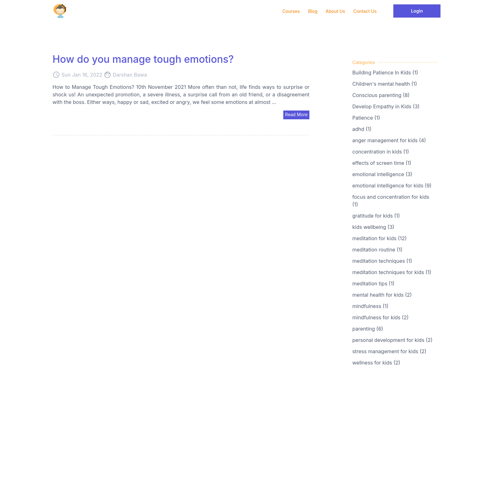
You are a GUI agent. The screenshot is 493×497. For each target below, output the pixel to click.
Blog (313, 11)
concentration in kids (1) (380, 152)
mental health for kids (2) (382, 295)
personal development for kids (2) (392, 340)
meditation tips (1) (373, 283)
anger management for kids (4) (389, 140)
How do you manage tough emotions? (143, 59)
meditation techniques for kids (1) (391, 272)
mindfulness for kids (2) (380, 317)
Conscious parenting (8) (381, 95)
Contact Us (365, 11)
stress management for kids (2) (389, 351)
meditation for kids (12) (379, 238)
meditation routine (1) (377, 249)
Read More (296, 114)
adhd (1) (362, 129)
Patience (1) (366, 118)
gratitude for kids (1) (376, 216)
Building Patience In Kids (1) (385, 72)
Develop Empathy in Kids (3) (386, 106)
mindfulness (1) (370, 306)
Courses (291, 11)
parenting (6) (367, 329)
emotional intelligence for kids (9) (392, 185)
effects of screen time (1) (382, 163)
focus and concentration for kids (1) (390, 201)
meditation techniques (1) (382, 261)
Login (417, 11)
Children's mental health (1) (384, 84)
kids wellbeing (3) (373, 227)
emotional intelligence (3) (382, 174)
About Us (335, 11)
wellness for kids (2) (376, 362)
